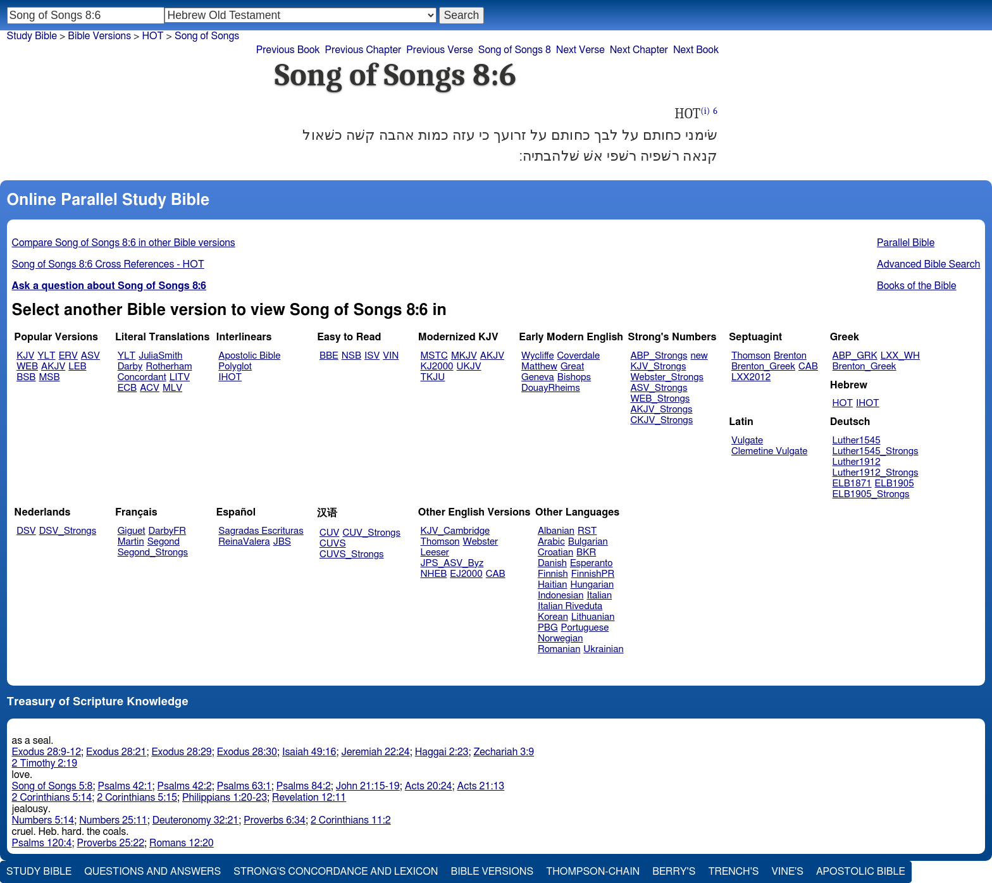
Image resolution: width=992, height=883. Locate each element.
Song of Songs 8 (514, 50)
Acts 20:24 (428, 786)
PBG (548, 628)
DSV (26, 531)
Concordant (142, 377)
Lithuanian (593, 617)
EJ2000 (466, 574)
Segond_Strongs (153, 552)
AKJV (53, 366)
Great (572, 366)
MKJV (464, 356)
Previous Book (288, 50)
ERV (68, 356)
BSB (25, 377)
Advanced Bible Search (928, 264)
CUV (329, 533)
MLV (172, 388)
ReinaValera (244, 541)
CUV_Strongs (371, 533)
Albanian (556, 531)
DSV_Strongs (68, 531)
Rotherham (169, 366)
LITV (180, 377)
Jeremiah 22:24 (375, 752)
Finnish (553, 574)
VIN (391, 356)
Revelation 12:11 (309, 798)
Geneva (537, 377)
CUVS (332, 543)
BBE (328, 356)
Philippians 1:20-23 (224, 798)
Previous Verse (439, 50)
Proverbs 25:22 (111, 843)
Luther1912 (857, 462)
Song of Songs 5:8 (52, 786)
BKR (586, 552)
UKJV (469, 366)
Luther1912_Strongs (876, 473)
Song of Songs (207, 36)
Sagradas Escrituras (260, 531)
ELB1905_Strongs (871, 494)
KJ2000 (437, 366)
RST (587, 531)
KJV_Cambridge (455, 531)
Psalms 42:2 (185, 786)
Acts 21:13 (480, 786)
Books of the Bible (917, 286)
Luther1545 (857, 440)
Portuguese (585, 628)
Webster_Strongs (667, 377)
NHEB (434, 574)
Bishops (574, 377)
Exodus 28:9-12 (47, 752)
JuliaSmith (160, 356)
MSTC (434, 356)
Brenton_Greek (763, 366)
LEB (77, 366)
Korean (553, 617)
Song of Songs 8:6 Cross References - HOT (108, 264)
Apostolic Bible (860, 872)
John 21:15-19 (368, 786)
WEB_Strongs (660, 399)
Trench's (733, 872)
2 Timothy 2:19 (45, 763)
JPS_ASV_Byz (452, 563)
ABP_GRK (855, 356)
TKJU (433, 377)
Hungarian (592, 585)
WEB (27, 366)
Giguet (132, 531)
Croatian (555, 552)
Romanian (559, 649)
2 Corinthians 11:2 (351, 820)
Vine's (787, 872)
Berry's (673, 872)
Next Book (696, 50)
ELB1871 (852, 483)
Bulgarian (588, 541)
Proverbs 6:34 (275, 820)
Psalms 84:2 (303, 786)
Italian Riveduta (570, 606)
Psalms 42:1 (124, 786)
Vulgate (747, 440)
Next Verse (580, 50)
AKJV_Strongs (661, 409)
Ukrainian (603, 649)
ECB (127, 388)
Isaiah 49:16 (309, 752)
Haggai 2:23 (442, 752)
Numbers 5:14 (43, 820)
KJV (25, 356)
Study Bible (32, 36)
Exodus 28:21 (116, 752)
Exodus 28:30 (247, 752)
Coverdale (578, 356)
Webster (480, 541)
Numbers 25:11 (113, 820)
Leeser (435, 552)
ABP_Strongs (658, 356)
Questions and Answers (152, 872)
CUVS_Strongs (351, 554)
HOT (152, 36)
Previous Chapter (363, 50)
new (699, 356)
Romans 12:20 (181, 843)
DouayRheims (550, 388)
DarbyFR (168, 531)
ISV (372, 356)
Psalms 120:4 (42, 843)
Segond (163, 541)
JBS (282, 541)
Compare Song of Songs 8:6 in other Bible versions (123, 243)
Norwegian (560, 638)
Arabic (551, 541)
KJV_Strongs (658, 366)
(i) (705, 111)
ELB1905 (894, 483)
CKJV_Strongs (661, 420)
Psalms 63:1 (244, 786)
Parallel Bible (905, 243)
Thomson (751, 356)
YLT (46, 356)
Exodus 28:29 (181, 752)
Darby (130, 366)
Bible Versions (99, 36)
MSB (49, 377)
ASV (90, 356)
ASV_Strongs (658, 388)
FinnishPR (593, 574)
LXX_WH (900, 356)
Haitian (552, 585)
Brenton (790, 356)
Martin (131, 541)
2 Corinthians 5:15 (137, 798)
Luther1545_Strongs (876, 451)
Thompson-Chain (593, 872)
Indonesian (561, 595)
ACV (149, 388)
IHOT (230, 377)
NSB (351, 356)
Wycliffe (537, 356)
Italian (599, 595)
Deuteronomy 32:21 (195, 820)
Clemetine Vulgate (769, 451)
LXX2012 (751, 377)
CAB (808, 366)
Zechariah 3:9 (504, 752)
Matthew (539, 366)
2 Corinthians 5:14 (52, 798)
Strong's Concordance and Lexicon (335, 872)
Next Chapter (639, 50)
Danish (552, 563)
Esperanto (591, 563)
